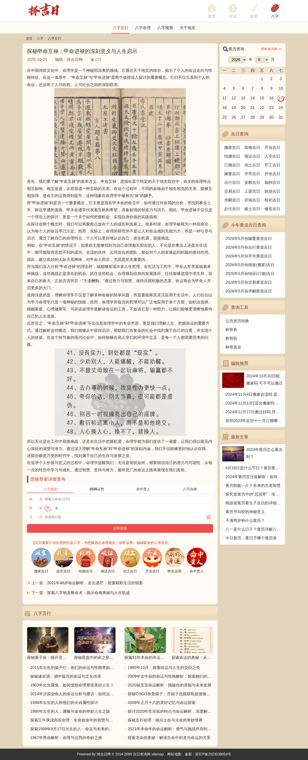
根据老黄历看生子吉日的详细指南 (254, 503)
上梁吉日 (252, 191)
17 (281, 98)
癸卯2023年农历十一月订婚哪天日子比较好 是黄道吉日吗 (254, 421)
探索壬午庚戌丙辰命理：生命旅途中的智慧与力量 (73, 720)
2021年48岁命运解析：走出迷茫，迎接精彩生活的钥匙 (95, 583)
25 (224, 117)
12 (234, 98)
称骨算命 (233, 347)
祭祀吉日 (272, 200)
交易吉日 (232, 191)
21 (252, 108)
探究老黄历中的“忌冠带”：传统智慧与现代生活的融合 (254, 494)
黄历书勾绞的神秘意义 (245, 512)
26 (234, 117)
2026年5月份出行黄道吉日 (248, 247)
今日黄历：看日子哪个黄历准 (251, 538)
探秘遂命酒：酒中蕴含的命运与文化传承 (65, 676)
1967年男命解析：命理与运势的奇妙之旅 (66, 737)
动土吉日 (252, 165)
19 (234, 108)
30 (271, 117)
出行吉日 (232, 182)
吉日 (233, 16)
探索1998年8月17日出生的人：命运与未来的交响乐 (73, 729)
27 (243, 117)
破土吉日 (252, 209)
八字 (275, 16)
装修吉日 (252, 147)
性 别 (35, 508)
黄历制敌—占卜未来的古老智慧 (253, 485)
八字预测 (165, 28)
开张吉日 (272, 174)
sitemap (158, 754)
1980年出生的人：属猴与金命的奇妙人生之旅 (70, 711)
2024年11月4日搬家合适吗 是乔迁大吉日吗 (254, 394)
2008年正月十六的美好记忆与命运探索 (162, 702)
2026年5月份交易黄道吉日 (248, 282)
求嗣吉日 (232, 200)
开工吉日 (272, 165)
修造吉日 (272, 209)
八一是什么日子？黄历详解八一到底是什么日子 (254, 529)
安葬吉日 (252, 182)
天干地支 (187, 28)
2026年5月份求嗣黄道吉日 (248, 291)
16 (271, 98)
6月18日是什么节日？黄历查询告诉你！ (254, 468)
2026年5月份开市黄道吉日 (248, 256)
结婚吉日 (232, 156)
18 (224, 108)
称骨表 (231, 329)
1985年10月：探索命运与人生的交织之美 (164, 667)
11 (224, 98)
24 (281, 108)
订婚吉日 (232, 165)
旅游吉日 (272, 191)
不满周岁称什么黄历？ (245, 520)
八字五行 (120, 28)
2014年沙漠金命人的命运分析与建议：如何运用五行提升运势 (73, 694)
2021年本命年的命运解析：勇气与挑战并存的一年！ (170, 729)
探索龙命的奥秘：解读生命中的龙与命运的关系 (169, 737)
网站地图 (174, 754)
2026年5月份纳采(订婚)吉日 (249, 273)
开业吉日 (272, 147)
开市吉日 (252, 174)
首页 (29, 38)
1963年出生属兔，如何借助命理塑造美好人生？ (72, 685)
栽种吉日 (272, 182)
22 (262, 108)
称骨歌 (231, 338)
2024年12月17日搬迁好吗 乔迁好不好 (254, 412)
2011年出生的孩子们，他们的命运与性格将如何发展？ (73, 667)
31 (281, 117)
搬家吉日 (232, 147)
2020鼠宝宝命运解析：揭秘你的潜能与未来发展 (169, 685)
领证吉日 (252, 156)
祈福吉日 (252, 200)
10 (281, 88)
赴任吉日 (232, 209)
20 (243, 108)
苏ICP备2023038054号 (213, 754)
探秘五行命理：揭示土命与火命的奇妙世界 (165, 720)
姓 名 (35, 499)
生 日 (35, 517)
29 (262, 117)
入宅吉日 (272, 156)
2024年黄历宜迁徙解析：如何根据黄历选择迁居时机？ (254, 477)
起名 (254, 16)
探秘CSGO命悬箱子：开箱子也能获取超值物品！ (170, 694)
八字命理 (143, 28)
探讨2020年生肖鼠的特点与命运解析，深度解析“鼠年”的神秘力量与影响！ (170, 711)
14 (252, 98)
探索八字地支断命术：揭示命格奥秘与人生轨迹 (88, 593)
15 (262, 98)
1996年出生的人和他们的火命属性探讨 (64, 702)
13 (243, 98)
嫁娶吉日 (232, 174)
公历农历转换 (237, 321)
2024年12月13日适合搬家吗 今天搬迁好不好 (254, 403)
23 (271, 108)
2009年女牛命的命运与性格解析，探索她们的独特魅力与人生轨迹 (170, 676)
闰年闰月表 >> (271, 49)
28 (252, 117)
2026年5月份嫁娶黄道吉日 (248, 238)
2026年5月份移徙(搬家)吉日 (249, 265)
